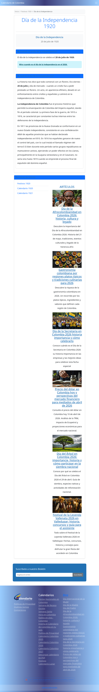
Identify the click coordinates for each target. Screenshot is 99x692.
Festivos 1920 (23, 183)
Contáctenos (20, 610)
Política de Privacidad (49, 633)
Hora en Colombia (47, 614)
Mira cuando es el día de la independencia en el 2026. (43, 64)
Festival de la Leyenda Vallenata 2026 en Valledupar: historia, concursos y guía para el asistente (67, 521)
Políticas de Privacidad (24, 603)
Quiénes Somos (21, 607)
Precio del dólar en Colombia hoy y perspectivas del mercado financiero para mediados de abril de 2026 (67, 397)
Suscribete (78, 575)
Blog (65, 595)
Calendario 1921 (25, 193)
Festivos (42, 660)
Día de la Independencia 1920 (49, 23)
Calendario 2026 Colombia (49, 688)
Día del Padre (69, 608)
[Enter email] (44, 575)
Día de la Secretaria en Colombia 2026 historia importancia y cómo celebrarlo (67, 336)
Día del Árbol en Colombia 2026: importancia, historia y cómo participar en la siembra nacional (67, 460)
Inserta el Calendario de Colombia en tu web (48, 626)
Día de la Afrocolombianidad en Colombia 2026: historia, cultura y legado (67, 215)
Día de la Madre (70, 605)
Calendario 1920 (25, 188)
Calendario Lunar (47, 663)
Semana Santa (45, 611)
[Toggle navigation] (96, 2)
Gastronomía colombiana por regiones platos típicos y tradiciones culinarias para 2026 (67, 276)
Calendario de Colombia (12, 2)
